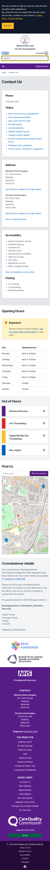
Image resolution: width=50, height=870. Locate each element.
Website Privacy (25, 851)
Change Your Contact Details (25, 806)
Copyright (25, 862)
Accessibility (25, 855)
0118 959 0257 (12, 101)
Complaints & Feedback (25, 770)
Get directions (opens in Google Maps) (23, 189)
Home (4, 72)
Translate (42, 53)
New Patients (25, 786)
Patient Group (25, 758)
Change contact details (19, 135)
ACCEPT (8, 26)
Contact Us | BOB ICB (15, 579)
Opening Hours (25, 742)
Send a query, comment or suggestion (25, 149)
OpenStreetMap (43, 553)
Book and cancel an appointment (23, 114)
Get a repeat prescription (19, 117)
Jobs (25, 754)
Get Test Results (25, 798)
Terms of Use (25, 848)
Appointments (25, 790)
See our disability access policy (19, 272)
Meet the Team (25, 750)
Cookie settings (15, 18)
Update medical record (18, 131)
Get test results (15, 124)
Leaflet (33, 553)
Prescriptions (25, 794)
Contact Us (25, 782)
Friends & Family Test (25, 766)
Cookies (25, 858)
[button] (43, 486)
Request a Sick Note (25, 802)
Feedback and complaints (20, 145)
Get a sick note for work (19, 121)
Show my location (39, 473)
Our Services (25, 810)
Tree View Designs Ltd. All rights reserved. (26, 844)
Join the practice (16, 128)
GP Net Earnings (25, 746)
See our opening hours (15, 219)
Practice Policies (25, 762)
